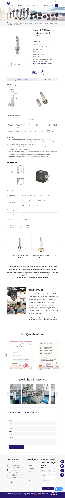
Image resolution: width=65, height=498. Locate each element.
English (46, 1)
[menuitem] (19, 5)
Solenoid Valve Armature (26, 23)
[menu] (30, 5)
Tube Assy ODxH (38, 23)
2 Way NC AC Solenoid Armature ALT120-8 (20, 227)
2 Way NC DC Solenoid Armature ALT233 (19, 225)
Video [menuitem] (39, 5)
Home (10, 23)
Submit (16, 447)
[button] (19, 5)
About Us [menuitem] (28, 5)
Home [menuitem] (12, 5)
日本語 (56, 1)
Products (15, 23)
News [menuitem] (34, 5)
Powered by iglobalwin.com (22, 494)
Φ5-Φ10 (46, 23)
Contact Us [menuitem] (46, 5)
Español (51, 1)
